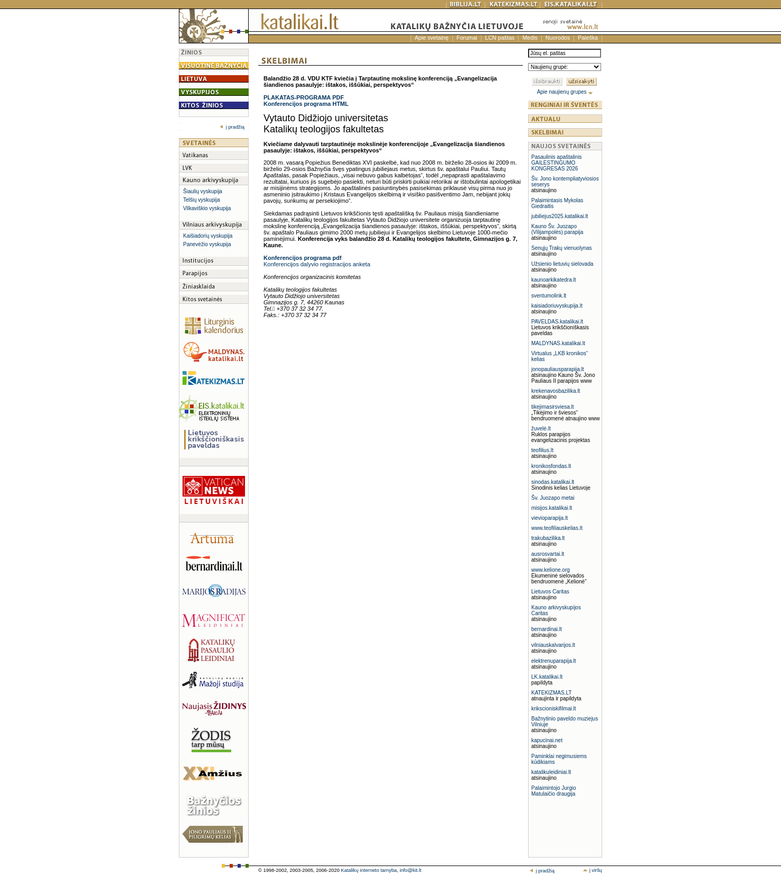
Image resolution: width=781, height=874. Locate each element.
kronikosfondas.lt (551, 466)
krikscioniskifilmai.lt (553, 708)
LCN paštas (500, 37)
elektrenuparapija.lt (553, 661)
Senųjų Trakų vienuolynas (561, 248)
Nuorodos (558, 37)
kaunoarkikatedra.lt (553, 280)
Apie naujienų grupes (565, 92)
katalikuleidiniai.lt (551, 772)
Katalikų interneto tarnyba (369, 870)
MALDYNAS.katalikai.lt (558, 343)
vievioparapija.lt (549, 518)
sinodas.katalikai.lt (552, 482)
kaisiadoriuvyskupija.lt (557, 306)
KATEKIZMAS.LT (551, 693)
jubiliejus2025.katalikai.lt (559, 216)
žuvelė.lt (541, 428)
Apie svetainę (432, 37)
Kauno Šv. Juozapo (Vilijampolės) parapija (557, 229)
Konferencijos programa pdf (302, 258)
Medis (529, 37)
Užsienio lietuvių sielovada (562, 264)
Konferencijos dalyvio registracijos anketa (317, 264)
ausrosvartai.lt (547, 554)
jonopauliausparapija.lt (557, 369)
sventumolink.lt (548, 296)
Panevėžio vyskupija (207, 244)
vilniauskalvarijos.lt (553, 645)
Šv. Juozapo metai (553, 498)
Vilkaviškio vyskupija (207, 208)
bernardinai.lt (546, 629)
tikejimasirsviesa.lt (552, 407)
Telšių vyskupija (201, 200)
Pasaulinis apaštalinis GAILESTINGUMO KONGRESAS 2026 (556, 163)
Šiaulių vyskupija (202, 191)
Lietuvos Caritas (550, 591)
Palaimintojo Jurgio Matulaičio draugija (553, 791)
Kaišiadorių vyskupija (207, 236)
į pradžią (232, 127)
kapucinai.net (546, 740)
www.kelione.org (550, 570)
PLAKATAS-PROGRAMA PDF (304, 97)
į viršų (592, 870)
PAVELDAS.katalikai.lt (557, 322)
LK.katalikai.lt (546, 677)
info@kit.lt (410, 870)
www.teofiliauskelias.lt (557, 528)
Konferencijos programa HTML (306, 104)
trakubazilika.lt (548, 538)
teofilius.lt (542, 450)
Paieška (588, 37)
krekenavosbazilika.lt (555, 391)
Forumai (467, 37)
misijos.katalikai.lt (551, 508)
